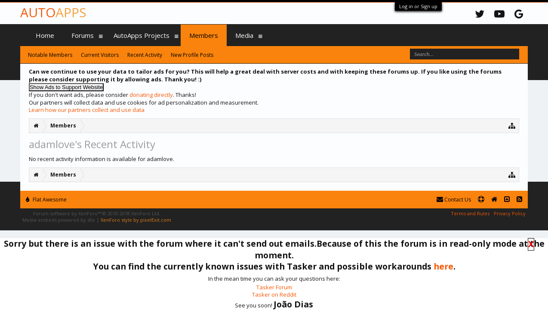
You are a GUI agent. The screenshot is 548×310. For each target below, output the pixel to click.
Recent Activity (144, 55)
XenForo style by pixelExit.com (136, 220)
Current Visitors (100, 55)
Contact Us (454, 199)
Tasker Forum (274, 287)
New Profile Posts (192, 55)
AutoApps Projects (141, 35)
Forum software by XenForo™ (96, 213)
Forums (82, 35)
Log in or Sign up (418, 6)
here (443, 266)
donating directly (151, 95)
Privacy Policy (510, 213)
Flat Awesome (46, 199)
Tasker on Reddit (274, 294)
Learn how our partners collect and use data (87, 110)
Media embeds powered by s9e (58, 220)
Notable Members (50, 55)
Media (244, 35)
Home (45, 35)
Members (203, 35)
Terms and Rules (470, 213)
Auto (53, 12)
